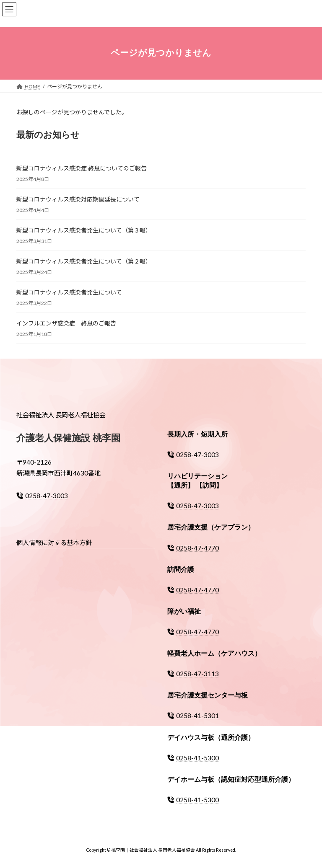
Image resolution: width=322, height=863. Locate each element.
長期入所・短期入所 (197, 434)
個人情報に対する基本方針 (54, 542)
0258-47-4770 (193, 547)
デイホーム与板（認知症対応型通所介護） (231, 779)
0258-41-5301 (193, 715)
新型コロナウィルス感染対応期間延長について (78, 199)
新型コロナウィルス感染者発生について (69, 292)
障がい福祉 (184, 611)
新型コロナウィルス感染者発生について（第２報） (83, 261)
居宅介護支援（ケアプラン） (210, 527)
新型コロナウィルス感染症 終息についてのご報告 (81, 168)
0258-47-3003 (42, 495)
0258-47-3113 (193, 673)
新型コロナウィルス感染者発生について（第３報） (83, 230)
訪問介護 (180, 569)
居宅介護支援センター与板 (207, 695)
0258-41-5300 (193, 757)
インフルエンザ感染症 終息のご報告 (66, 323)
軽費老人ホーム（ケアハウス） (214, 653)
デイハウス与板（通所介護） (210, 737)
